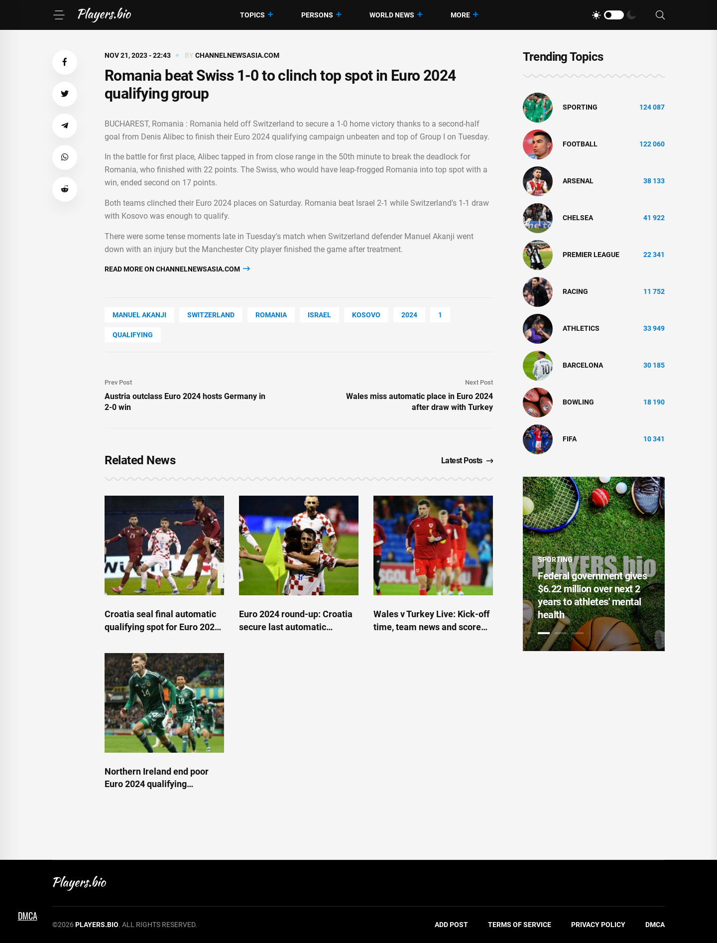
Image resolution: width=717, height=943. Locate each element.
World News (391, 15)
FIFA (570, 439)
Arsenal (578, 181)
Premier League (591, 255)
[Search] (660, 15)
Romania (271, 315)
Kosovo (366, 315)
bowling (578, 402)
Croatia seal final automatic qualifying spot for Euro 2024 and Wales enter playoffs (162, 626)
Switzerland (211, 315)
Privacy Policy (598, 925)
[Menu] (58, 14)
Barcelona (583, 365)
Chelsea (578, 218)
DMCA (655, 925)
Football (580, 144)
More (460, 15)
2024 (409, 315)
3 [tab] (578, 633)
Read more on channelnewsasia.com (177, 269)
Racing (575, 291)
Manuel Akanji (139, 315)
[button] (64, 62)
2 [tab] (561, 633)
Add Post (451, 925)
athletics (581, 328)
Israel (319, 315)
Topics (252, 15)
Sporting (580, 107)
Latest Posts (467, 460)
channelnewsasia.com (237, 55)
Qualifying (133, 335)
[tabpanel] (594, 564)
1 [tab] (544, 633)
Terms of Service (519, 925)
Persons (317, 15)
